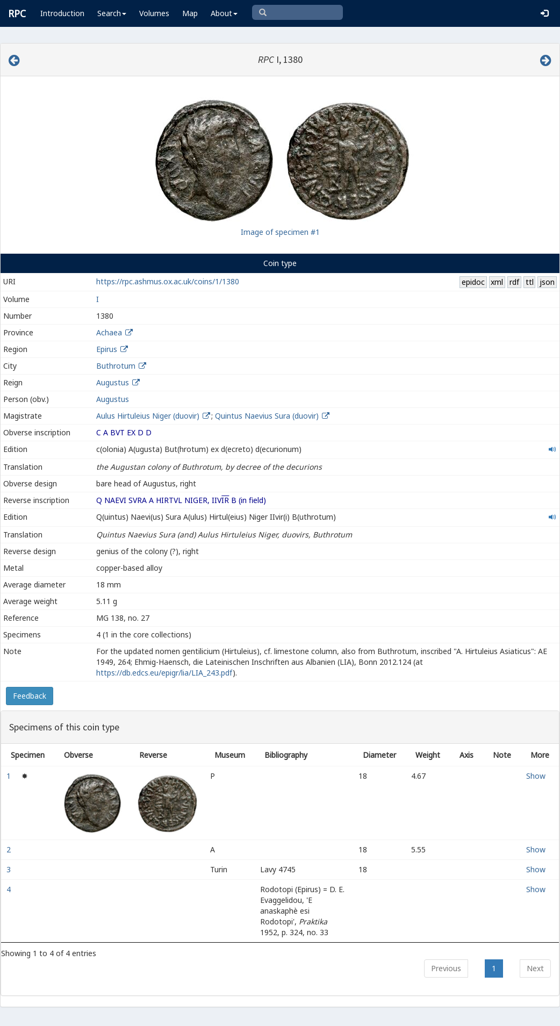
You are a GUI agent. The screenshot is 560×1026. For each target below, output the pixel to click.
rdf (514, 282)
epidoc (473, 282)
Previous (446, 968)
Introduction (62, 13)
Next (535, 968)
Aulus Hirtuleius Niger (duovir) (149, 416)
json (547, 282)
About (224, 13)
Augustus (112, 382)
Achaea (109, 332)
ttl (530, 282)
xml (497, 282)
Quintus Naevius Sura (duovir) (268, 416)
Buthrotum (115, 366)
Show (535, 776)
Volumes (154, 13)
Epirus (106, 349)
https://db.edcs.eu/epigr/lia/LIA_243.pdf (164, 673)
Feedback (29, 696)
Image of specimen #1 (280, 232)
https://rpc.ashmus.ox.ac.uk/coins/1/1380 (167, 281)
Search (111, 13)
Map (190, 13)
